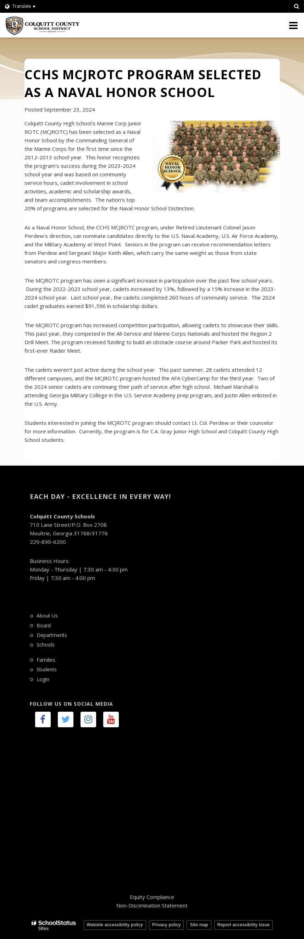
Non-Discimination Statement (152, 905)
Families (46, 659)
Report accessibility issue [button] (243, 924)
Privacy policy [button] (166, 924)
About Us (47, 615)
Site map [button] (199, 924)
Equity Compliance (152, 896)
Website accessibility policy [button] (115, 924)
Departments (52, 635)
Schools (46, 644)
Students (47, 669)
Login (43, 679)
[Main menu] (293, 25)
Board (44, 625)
